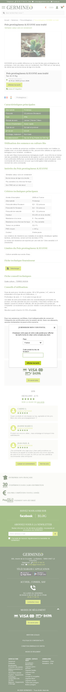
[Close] (54, 327)
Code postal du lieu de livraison (31, 350)
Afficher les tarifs (33, 363)
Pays (24, 339)
